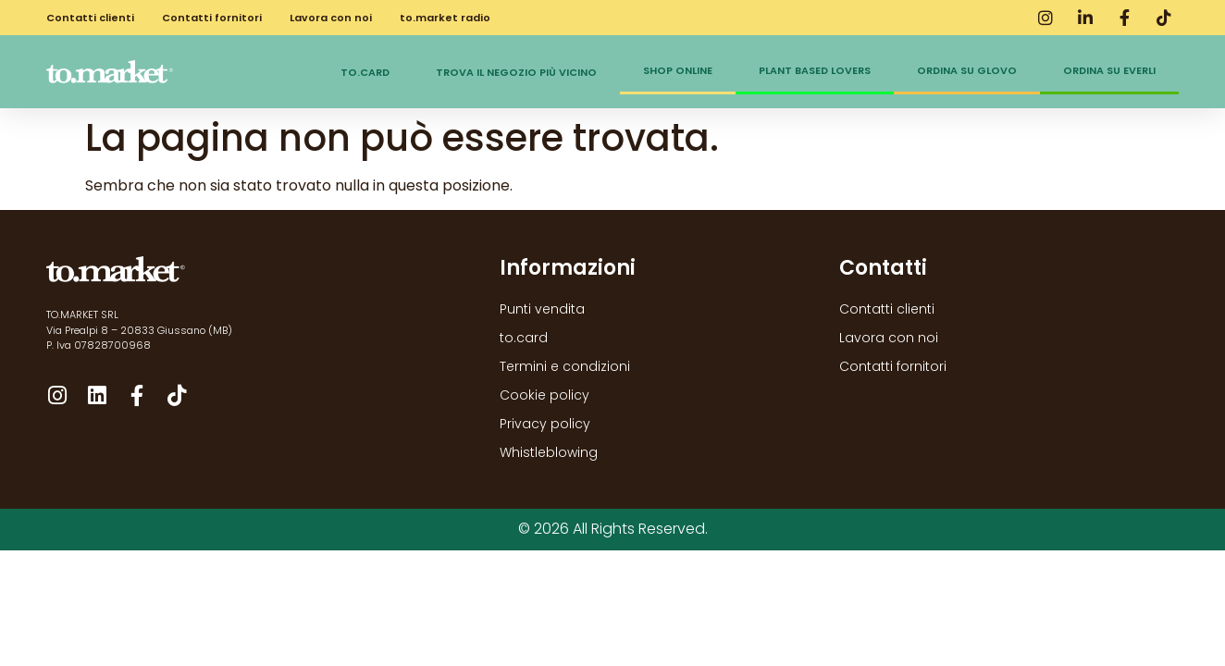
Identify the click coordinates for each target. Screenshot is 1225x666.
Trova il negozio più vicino (516, 72)
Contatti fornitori (212, 17)
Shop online (677, 70)
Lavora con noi (331, 17)
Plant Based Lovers (815, 70)
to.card (365, 72)
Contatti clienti (90, 17)
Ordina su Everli (1109, 70)
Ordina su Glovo (967, 70)
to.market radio (445, 17)
